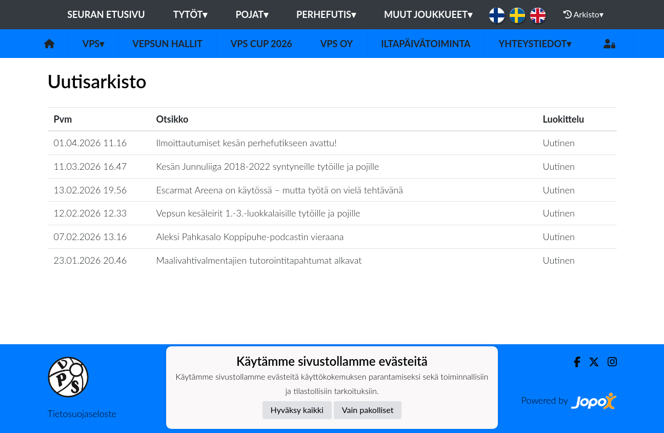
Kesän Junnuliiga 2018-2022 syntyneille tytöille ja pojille (267, 166)
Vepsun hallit (167, 43)
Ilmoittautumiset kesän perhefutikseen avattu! (246, 142)
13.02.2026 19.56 (90, 189)
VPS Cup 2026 (261, 43)
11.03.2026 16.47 (90, 166)
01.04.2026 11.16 (90, 142)
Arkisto (583, 14)
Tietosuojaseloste (82, 413)
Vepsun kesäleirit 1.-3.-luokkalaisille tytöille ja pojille (258, 213)
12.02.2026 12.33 (90, 213)
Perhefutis (326, 14)
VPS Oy (336, 43)
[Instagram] (608, 362)
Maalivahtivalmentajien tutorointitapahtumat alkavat (259, 260)
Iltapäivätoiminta (425, 43)
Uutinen (559, 142)
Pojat (251, 14)
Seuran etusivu (106, 14)
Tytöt (190, 14)
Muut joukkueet (428, 14)
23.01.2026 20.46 (90, 260)
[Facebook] (573, 362)
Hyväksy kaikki (297, 410)
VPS (94, 43)
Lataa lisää (331, 322)
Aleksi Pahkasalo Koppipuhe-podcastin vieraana (250, 236)
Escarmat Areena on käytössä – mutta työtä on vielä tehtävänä (279, 189)
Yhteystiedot (535, 43)
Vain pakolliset (368, 410)
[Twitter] (589, 362)
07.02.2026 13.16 (90, 236)
